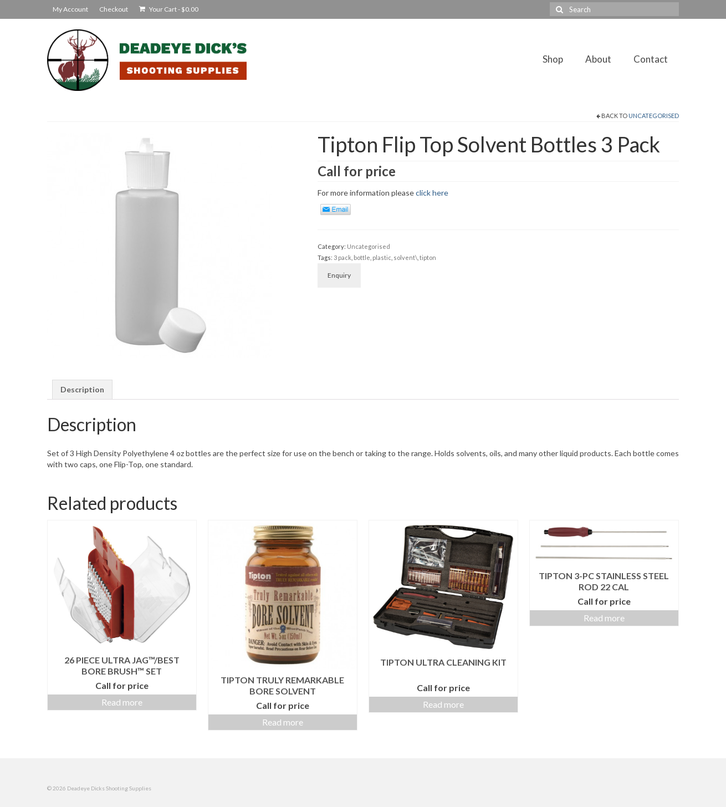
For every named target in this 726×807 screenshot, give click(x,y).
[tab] (82, 390)
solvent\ (405, 257)
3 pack (342, 257)
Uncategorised (653, 115)
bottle (362, 257)
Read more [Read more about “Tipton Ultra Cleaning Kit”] (443, 704)
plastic (381, 257)
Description (82, 389)
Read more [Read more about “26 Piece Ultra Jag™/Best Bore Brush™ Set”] (121, 702)
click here (432, 192)
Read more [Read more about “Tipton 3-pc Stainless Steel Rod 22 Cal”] (604, 617)
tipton (428, 257)
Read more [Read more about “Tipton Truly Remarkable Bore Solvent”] (282, 722)
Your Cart (168, 9)
